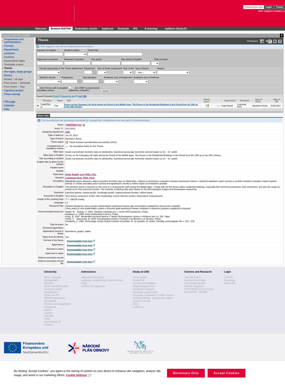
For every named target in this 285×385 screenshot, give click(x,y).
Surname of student (46, 50)
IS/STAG (228, 277)
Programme (67, 77)
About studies (140, 277)
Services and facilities (144, 283)
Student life (139, 280)
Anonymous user (254, 7)
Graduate (123, 28)
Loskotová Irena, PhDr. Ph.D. (80, 178)
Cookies (48, 324)
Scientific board (192, 277)
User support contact (270, 11)
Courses (9, 45)
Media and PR (51, 295)
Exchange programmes (145, 292)
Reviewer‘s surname (74, 59)
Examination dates (14, 60)
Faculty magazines (194, 286)
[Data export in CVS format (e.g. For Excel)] (269, 41)
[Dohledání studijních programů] (80, 82)
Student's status (72, 50)
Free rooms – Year (14, 86)
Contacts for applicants (93, 286)
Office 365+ (230, 283)
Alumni (47, 310)
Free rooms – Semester (17, 83)
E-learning (229, 280)
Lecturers (9, 53)
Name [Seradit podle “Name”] (60, 101)
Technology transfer (194, 283)
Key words (96, 59)
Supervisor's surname (47, 59)
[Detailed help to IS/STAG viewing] (280, 41)
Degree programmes (144, 286)
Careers (48, 313)
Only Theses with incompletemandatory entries (52, 88)
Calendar (9, 105)
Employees (50, 307)
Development (51, 292)
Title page (9, 101)
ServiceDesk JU (52, 321)
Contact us (138, 307)
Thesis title (93, 50)
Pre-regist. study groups (18, 71)
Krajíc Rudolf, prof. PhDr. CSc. (80, 174)
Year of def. (128, 68)
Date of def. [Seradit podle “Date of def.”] (277, 100)
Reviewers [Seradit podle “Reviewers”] (245, 101)
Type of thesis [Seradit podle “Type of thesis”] (258, 100)
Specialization (89, 77)
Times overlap (12, 94)
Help (6, 109)
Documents (50, 301)
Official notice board (54, 298)
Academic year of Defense (146, 77)
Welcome (41, 28)
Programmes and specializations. (14, 40)
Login (269, 7)
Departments (11, 49)
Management (51, 280)
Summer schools (141, 301)
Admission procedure (92, 277)
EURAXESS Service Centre (199, 289)
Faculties (49, 283)
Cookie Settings (78, 379)
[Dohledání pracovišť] (94, 72)
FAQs (47, 318)
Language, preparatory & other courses (102, 280)
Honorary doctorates (195, 280)
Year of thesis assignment (109, 68)
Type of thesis (142, 68)
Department (89, 68)
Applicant (107, 28)
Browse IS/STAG (61, 28)
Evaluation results (86, 28)
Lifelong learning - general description (152, 298)
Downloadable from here (79, 241)
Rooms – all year (13, 79)
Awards (160, 68)
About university (52, 277)
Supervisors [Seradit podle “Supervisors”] (230, 101)
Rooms (8, 75)
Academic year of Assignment (118, 77)
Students (9, 57)
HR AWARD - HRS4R (195, 292)
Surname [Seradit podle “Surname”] (47, 101)
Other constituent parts (56, 286)
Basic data (43, 115)
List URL (82, 96)
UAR (67, 132)
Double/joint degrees (144, 289)
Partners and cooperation (57, 304)
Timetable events (13, 64)
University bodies (53, 289)
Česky (279, 7)
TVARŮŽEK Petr (73, 125)
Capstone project (14, 90)
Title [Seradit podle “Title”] (69, 101)
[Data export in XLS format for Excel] (262, 41)
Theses (8, 68)
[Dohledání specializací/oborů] (101, 82)
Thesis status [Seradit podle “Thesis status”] (207, 100)
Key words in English (131, 59)
